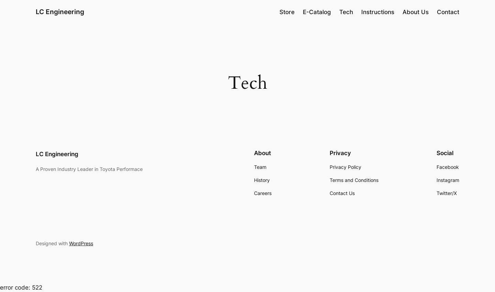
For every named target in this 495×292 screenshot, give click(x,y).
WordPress (81, 243)
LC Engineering (60, 12)
